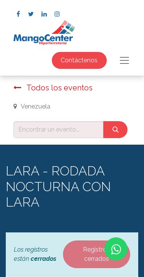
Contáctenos (79, 60)
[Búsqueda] (115, 129)
